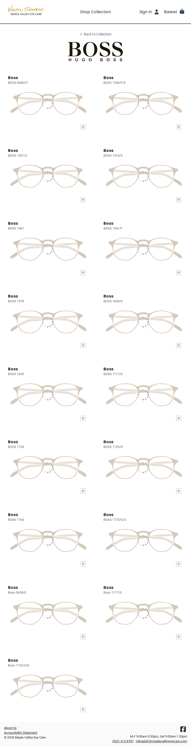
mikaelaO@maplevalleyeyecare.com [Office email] (161, 741)
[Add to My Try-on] (83, 126)
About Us (10, 728)
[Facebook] (183, 730)
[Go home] (27, 11)
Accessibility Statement (20, 733)
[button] (174, 11)
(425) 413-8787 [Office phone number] (123, 741)
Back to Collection (95, 34)
